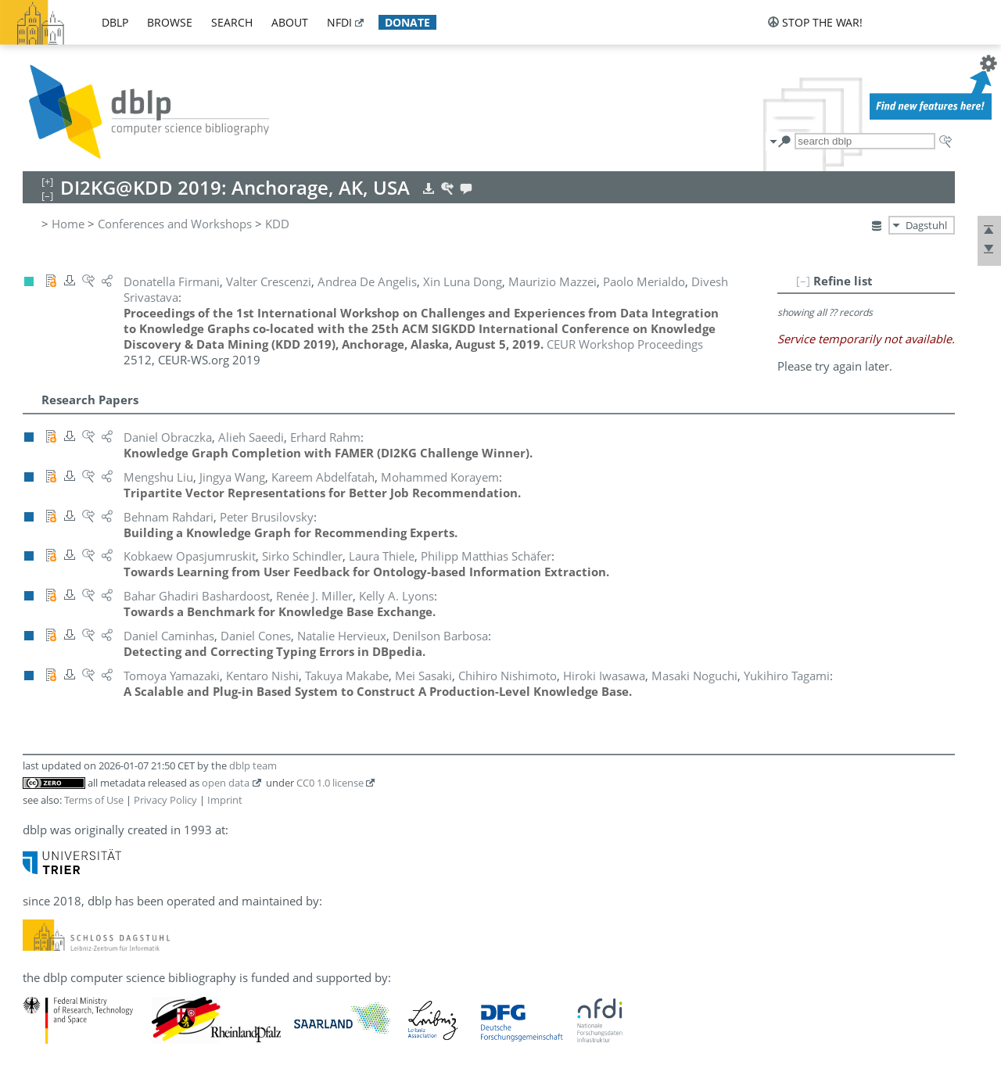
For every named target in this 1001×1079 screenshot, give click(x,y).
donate (407, 22)
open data (225, 783)
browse (169, 22)
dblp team (253, 765)
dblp (115, 22)
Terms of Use (94, 800)
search (232, 22)
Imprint (224, 800)
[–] (803, 281)
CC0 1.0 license (330, 783)
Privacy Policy (165, 800)
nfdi (339, 22)
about (289, 22)
